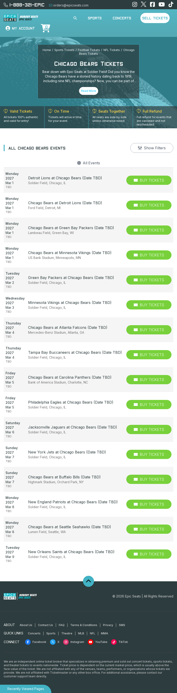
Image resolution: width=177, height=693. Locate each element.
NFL (92, 633)
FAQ (62, 625)
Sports (95, 18)
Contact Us (45, 625)
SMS (122, 625)
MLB (81, 633)
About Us (26, 625)
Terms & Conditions (83, 625)
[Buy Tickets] (148, 180)
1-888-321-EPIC (24, 4)
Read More (88, 91)
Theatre (66, 633)
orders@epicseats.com (68, 5)
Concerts (122, 18)
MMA (104, 633)
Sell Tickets (155, 18)
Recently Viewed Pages (25, 689)
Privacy (108, 625)
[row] (88, 180)
